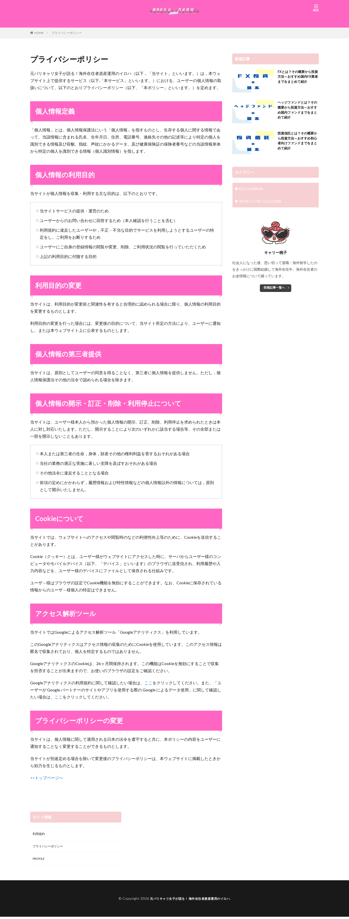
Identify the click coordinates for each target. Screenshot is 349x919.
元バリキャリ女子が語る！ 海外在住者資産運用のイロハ (190, 900)
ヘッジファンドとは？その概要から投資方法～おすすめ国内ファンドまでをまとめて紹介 (297, 111)
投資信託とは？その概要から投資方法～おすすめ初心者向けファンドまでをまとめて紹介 (297, 142)
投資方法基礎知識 (253, 189)
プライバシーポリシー (66, 33)
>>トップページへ (46, 777)
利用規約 (40, 834)
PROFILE (40, 860)
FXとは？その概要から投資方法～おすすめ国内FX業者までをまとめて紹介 (297, 81)
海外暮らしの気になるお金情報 (263, 202)
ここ (148, 682)
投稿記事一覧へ (274, 289)
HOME (39, 32)
